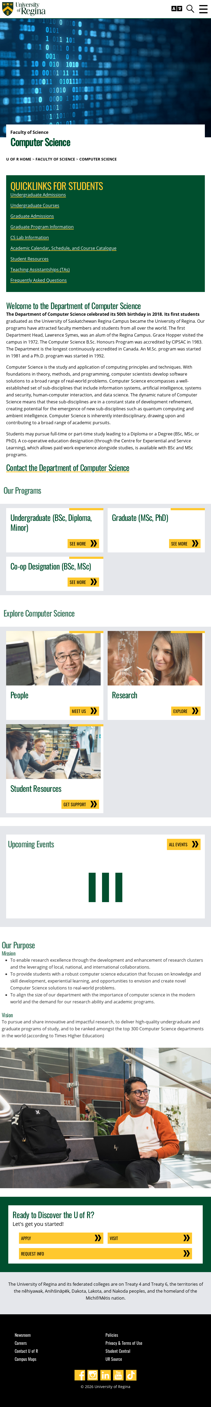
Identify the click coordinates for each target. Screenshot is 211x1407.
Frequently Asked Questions (38, 280)
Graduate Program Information (42, 227)
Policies (111, 1335)
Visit (114, 1238)
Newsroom (23, 1335)
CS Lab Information (29, 237)
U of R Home (18, 159)
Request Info (32, 1253)
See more (78, 543)
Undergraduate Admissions (38, 195)
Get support (75, 804)
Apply (26, 1238)
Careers (21, 1343)
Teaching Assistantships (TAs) (40, 269)
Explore (180, 711)
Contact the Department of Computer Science (68, 467)
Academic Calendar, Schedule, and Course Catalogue (63, 248)
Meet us (79, 711)
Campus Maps (25, 1359)
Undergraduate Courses (34, 205)
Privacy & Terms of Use (123, 1343)
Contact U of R (26, 1351)
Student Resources (29, 259)
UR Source (113, 1359)
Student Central (117, 1351)
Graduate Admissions (32, 216)
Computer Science (98, 159)
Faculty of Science (55, 159)
